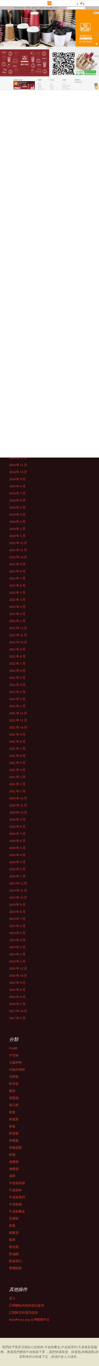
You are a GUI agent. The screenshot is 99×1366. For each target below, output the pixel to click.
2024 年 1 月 (17, 536)
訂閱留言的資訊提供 (23, 1312)
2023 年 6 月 (17, 585)
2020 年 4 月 (17, 855)
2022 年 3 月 (17, 692)
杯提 (12, 1126)
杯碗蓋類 (15, 1147)
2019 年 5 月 (17, 933)
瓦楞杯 (14, 1218)
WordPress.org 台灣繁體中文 (29, 1320)
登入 (12, 1298)
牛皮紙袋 (15, 1204)
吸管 (12, 1091)
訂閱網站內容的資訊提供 (26, 1305)
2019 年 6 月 (17, 926)
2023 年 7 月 (17, 578)
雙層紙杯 (15, 1268)
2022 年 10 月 (18, 642)
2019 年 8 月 (17, 912)
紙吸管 (14, 1233)
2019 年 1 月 (17, 961)
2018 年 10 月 (18, 975)
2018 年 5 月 (17, 1004)
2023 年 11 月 (18, 550)
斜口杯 (14, 1105)
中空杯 (14, 1055)
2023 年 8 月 (17, 571)
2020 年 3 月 (17, 862)
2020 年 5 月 (17, 848)
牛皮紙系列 (17, 1197)
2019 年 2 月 (17, 954)
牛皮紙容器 (17, 1183)
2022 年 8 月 (17, 656)
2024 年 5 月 (17, 507)
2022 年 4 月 (17, 685)
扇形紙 (14, 1098)
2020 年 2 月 (17, 869)
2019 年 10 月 (18, 897)
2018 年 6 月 (17, 997)
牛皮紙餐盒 (17, 1211)
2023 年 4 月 (17, 600)
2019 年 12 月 (18, 883)
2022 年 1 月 (17, 706)
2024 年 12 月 (18, 458)
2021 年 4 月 (17, 770)
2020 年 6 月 (17, 841)
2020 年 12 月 (18, 798)
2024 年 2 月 (17, 529)
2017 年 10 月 (18, 1011)
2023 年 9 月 (17, 564)
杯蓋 (12, 1155)
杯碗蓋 (14, 1140)
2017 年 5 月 (17, 1018)
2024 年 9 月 (17, 479)
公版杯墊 (15, 1062)
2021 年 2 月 (17, 784)
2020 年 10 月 (18, 812)
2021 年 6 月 (17, 756)
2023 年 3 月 (17, 607)
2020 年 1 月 (17, 876)
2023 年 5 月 (17, 592)
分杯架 (14, 1077)
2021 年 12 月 (18, 713)
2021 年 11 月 (18, 720)
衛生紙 (14, 1247)
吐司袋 (14, 1084)
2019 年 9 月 (17, 905)
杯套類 (14, 1119)
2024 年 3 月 (17, 522)
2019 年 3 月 (17, 947)
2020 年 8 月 (17, 826)
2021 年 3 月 (17, 777)
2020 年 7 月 (17, 834)
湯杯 (12, 1176)
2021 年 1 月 (17, 791)
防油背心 (15, 1261)
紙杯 (12, 1240)
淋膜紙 (14, 1162)
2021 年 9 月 (17, 734)
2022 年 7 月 (17, 663)
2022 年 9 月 (17, 649)
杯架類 (14, 1133)
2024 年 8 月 (17, 486)
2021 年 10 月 (18, 727)
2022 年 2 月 (17, 699)
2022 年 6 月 (17, 670)
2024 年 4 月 (17, 514)
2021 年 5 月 (17, 763)
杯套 (12, 1112)
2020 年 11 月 (18, 805)
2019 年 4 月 (17, 940)
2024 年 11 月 (18, 465)
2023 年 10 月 (18, 557)
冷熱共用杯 (17, 1069)
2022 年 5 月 (17, 678)
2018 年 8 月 (17, 990)
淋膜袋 (14, 1169)
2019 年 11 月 (18, 890)
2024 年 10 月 (18, 472)
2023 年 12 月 (18, 543)
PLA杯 (13, 1048)
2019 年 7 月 (17, 919)
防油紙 (14, 1254)
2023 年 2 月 (17, 614)
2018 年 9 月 (17, 983)
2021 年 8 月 (17, 741)
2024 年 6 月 (17, 500)
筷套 (12, 1225)
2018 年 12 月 (18, 968)
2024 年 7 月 (17, 493)
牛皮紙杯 (15, 1190)
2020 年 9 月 (17, 819)
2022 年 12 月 (18, 628)
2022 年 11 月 (18, 635)
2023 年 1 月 (17, 621)
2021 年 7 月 (17, 748)
